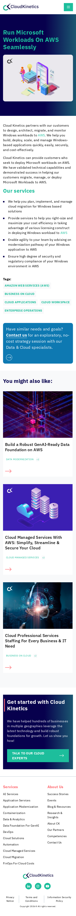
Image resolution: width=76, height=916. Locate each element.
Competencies (57, 836)
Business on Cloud (18, 655)
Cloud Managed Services (22, 557)
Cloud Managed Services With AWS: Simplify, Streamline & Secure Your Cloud (33, 543)
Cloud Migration (13, 857)
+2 (37, 459)
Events (52, 800)
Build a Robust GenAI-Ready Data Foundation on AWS (37, 447)
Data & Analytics (14, 819)
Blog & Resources (59, 806)
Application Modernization (20, 806)
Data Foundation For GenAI (21, 825)
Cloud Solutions (13, 838)
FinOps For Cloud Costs (18, 863)
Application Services (16, 800)
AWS (41, 135)
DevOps (8, 832)
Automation (11, 844)
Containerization (14, 813)
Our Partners (55, 830)
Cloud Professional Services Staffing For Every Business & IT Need (36, 641)
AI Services (10, 794)
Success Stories (58, 794)
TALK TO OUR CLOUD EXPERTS (28, 755)
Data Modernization (19, 459)
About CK (53, 823)
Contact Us (54, 842)
